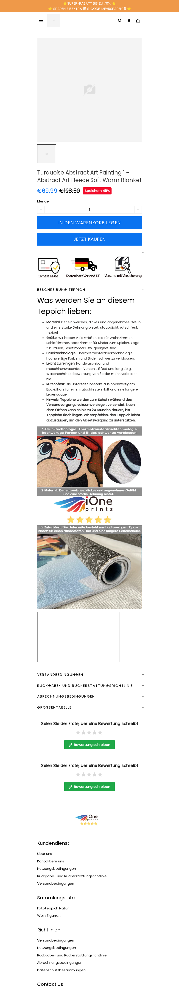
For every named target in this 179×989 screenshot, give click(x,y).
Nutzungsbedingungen (56, 868)
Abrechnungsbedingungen (59, 962)
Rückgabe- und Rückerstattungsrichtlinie (72, 876)
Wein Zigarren (49, 915)
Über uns (44, 853)
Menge (43, 201)
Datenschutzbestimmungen (61, 970)
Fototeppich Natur (53, 908)
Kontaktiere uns (50, 861)
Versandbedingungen (55, 883)
